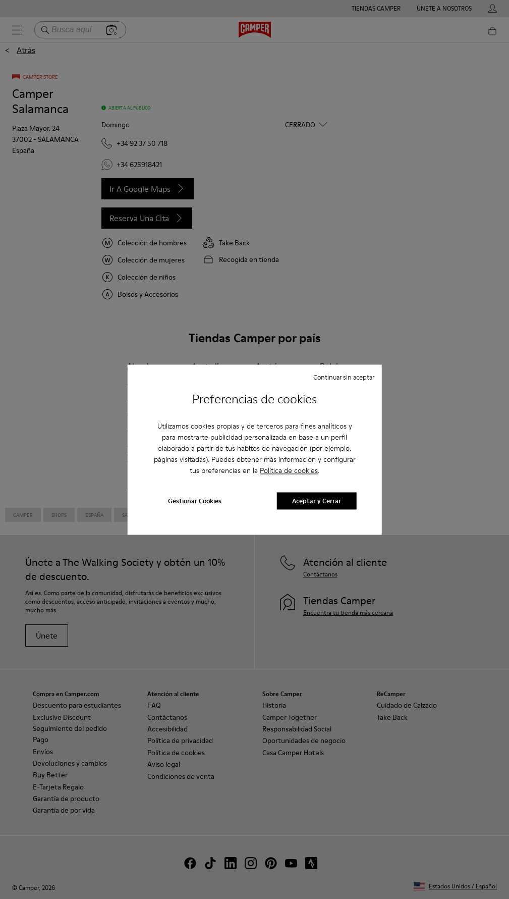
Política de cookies (289, 471)
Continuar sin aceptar (343, 377)
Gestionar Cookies (194, 500)
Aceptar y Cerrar (316, 500)
